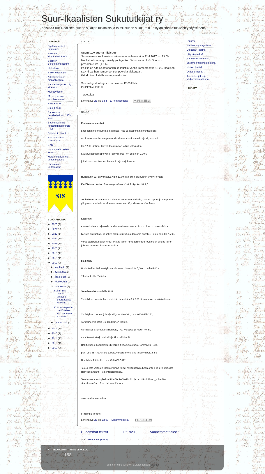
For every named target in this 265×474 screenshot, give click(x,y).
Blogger (155, 464)
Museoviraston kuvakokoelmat (56, 97)
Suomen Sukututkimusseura (58, 62)
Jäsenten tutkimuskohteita (201, 62)
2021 (55, 243)
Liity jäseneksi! (195, 54)
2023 (55, 233)
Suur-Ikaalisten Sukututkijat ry (102, 18)
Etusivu (129, 432)
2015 (55, 333)
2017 (55, 262)
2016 (55, 328)
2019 (55, 253)
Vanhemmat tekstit (164, 432)
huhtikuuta (61, 286)
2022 (55, 238)
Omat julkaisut (195, 71)
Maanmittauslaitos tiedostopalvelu (58, 158)
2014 (55, 338)
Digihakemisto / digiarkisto (56, 47)
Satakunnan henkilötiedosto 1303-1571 (59, 115)
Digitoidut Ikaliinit (196, 49)
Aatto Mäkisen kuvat (198, 58)
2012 (55, 347)
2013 (55, 343)
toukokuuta (61, 281)
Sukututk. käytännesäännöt (57, 55)
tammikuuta (61, 322)
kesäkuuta (61, 276)
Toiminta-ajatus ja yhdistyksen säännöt (198, 77)
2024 (55, 229)
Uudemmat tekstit (94, 432)
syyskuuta (60, 271)
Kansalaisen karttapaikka (54, 165)
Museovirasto (55, 91)
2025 (55, 224)
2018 (55, 258)
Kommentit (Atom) (98, 439)
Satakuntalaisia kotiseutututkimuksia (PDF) (59, 125)
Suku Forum (54, 108)
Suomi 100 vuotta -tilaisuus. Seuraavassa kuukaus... (62, 296)
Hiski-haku (53, 68)
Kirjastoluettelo (195, 67)
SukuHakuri (54, 103)
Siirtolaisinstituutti (57, 133)
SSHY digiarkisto (57, 72)
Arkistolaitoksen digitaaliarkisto (56, 78)
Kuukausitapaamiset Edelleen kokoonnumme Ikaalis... (63, 312)
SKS (50, 145)
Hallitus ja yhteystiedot (199, 45)
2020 (55, 248)
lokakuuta (60, 267)
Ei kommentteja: (119, 100)
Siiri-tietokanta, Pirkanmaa (56, 139)
